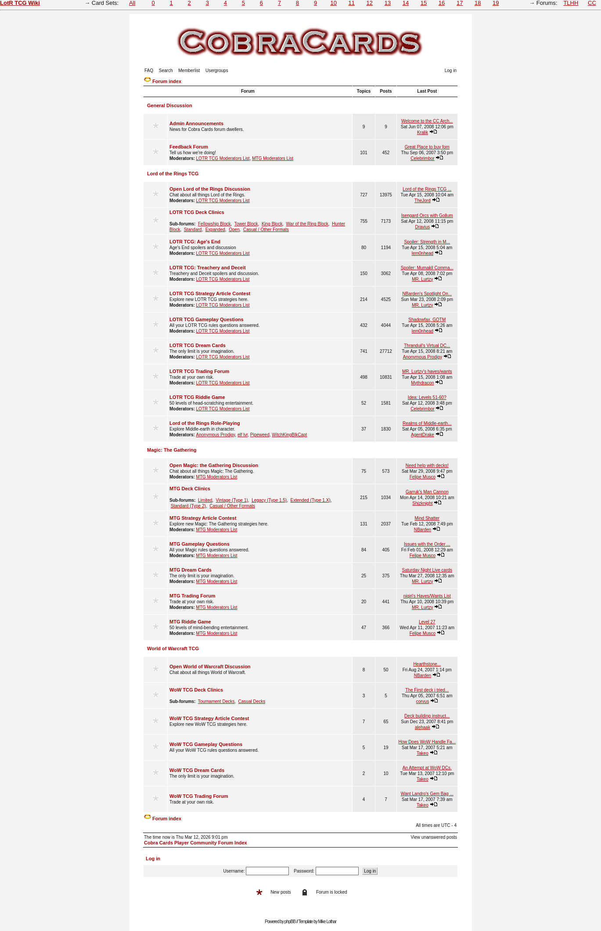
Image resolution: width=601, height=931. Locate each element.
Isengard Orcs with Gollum (427, 215)
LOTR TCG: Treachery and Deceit (207, 267)
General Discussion (169, 105)
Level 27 (427, 621)
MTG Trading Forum (192, 595)
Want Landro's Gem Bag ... (427, 793)
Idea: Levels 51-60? (427, 397)
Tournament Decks (216, 701)
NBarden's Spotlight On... (427, 293)
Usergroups (216, 70)
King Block (272, 223)
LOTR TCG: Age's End (194, 241)
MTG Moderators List (272, 158)
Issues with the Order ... (427, 544)
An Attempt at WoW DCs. (427, 767)
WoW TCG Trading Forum (198, 796)
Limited (205, 500)
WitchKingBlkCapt (289, 434)
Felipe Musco (422, 477)
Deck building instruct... (427, 716)
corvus (422, 701)
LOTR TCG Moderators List (223, 158)
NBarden (422, 529)
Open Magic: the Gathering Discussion (213, 465)
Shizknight (422, 503)
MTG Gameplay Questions (199, 544)
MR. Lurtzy (422, 279)
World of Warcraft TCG (173, 648)
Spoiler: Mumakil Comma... (427, 267)
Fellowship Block (214, 223)
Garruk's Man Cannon (427, 491)
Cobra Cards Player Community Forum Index (195, 842)
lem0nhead (422, 253)
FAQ (148, 70)
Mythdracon (422, 382)
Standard (193, 229)
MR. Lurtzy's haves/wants (427, 371)
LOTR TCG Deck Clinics (196, 212)
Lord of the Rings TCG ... (427, 189)
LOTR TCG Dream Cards (197, 345)
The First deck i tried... (427, 690)
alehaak (422, 727)
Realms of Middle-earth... (427, 423)
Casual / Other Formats (266, 229)
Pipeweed (260, 434)
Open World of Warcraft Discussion (210, 666)
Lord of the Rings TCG (172, 173)
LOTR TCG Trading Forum (199, 371)
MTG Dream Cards (190, 569)
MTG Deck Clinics (189, 488)
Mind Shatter (426, 518)
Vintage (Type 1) (232, 500)
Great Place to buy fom (427, 147)
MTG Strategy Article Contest (202, 518)
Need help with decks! (427, 465)
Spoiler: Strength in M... (427, 241)
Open (234, 229)
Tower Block (246, 223)
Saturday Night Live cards (427, 570)
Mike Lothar (327, 921)
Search (166, 70)
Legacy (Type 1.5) (269, 500)
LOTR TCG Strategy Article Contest (209, 293)
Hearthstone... (427, 664)
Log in (451, 70)
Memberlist (189, 70)
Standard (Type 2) (188, 506)
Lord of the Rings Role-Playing (204, 423)
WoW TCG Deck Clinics (196, 689)
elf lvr (243, 434)
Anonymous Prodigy (423, 357)
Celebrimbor (422, 158)
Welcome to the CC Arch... (427, 121)
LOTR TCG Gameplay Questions (206, 319)
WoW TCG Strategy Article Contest (209, 718)
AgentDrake (422, 434)
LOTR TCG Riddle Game (197, 397)
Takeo (422, 753)
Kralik (422, 132)
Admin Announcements (196, 123)
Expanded (215, 229)
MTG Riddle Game (190, 621)
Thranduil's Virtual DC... (427, 345)
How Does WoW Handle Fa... (427, 741)
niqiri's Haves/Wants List (427, 596)
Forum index (166, 81)
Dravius (422, 227)
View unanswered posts (434, 837)
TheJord (422, 200)
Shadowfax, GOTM (427, 319)
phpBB (289, 921)
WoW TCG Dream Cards (196, 770)
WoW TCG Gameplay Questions (205, 744)
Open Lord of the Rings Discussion (209, 189)
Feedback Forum (188, 146)
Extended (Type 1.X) (311, 500)
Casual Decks (252, 701)
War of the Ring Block (307, 223)
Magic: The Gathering (171, 450)
